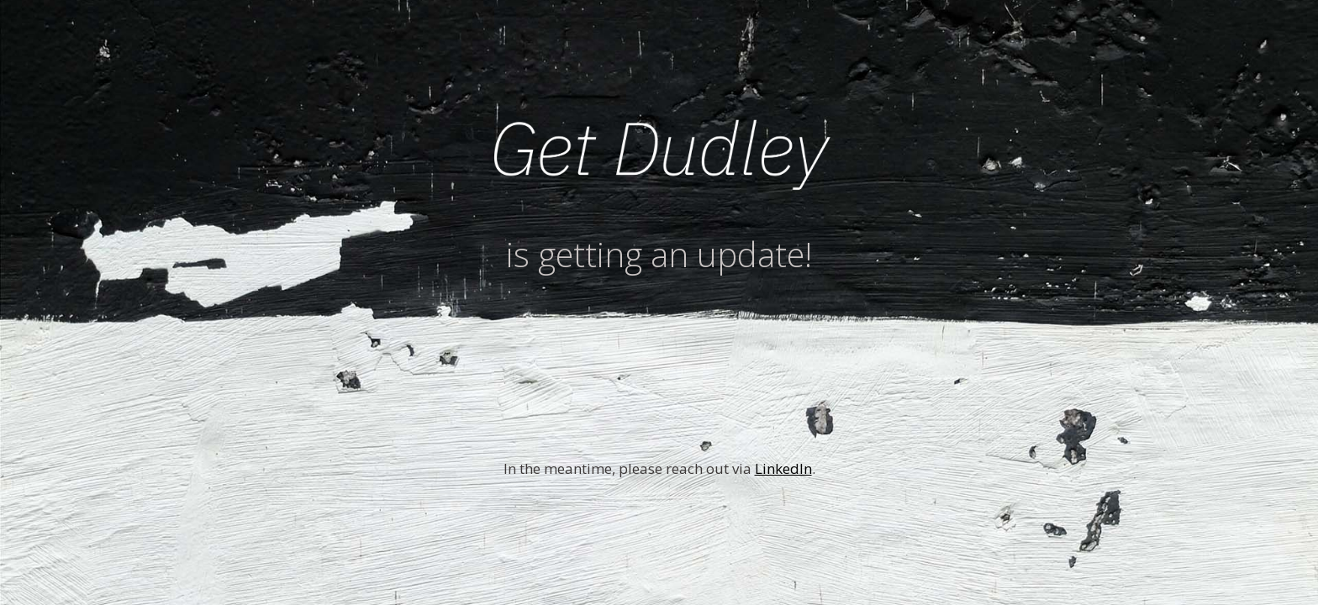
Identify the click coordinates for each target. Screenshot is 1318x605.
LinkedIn (783, 468)
